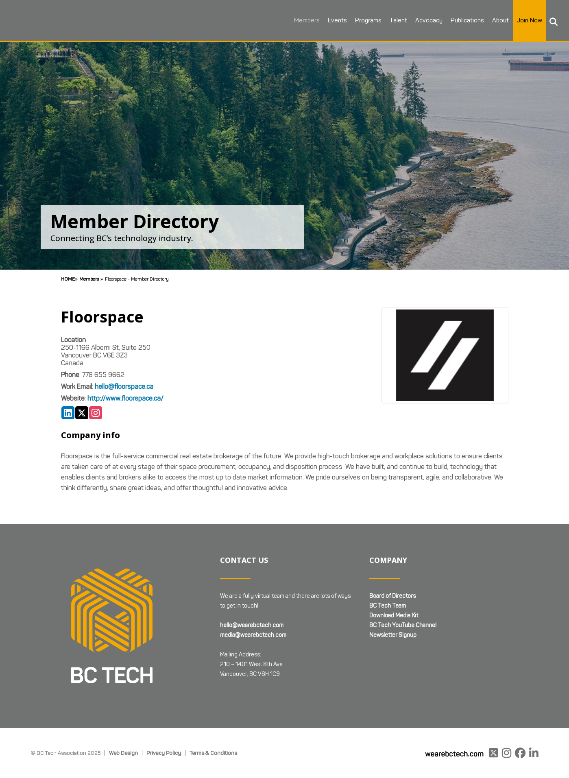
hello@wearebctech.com (251, 625)
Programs (361, 20)
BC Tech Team (387, 605)
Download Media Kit (393, 615)
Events (330, 20)
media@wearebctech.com (253, 635)
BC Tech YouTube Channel (402, 625)
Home (68, 279)
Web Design (123, 753)
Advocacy (422, 20)
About (493, 20)
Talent (391, 20)
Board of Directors (392, 596)
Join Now (522, 20)
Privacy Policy (163, 753)
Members (300, 20)
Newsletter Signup (392, 635)
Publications (460, 20)
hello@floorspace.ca (124, 386)
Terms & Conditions (213, 753)
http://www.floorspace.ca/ (125, 398)
